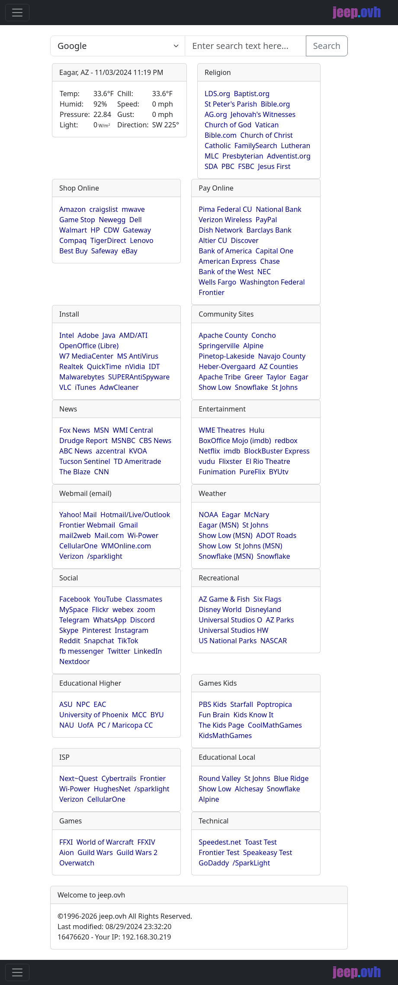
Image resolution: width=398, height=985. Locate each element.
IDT (154, 366)
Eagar (299, 377)
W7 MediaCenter (86, 356)
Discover (245, 240)
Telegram (74, 620)
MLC (212, 156)
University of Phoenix (93, 714)
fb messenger (81, 651)
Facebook (74, 599)
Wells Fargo (217, 282)
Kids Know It (254, 714)
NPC (83, 704)
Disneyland (263, 609)
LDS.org (217, 93)
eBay (130, 251)
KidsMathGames (225, 735)
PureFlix (252, 471)
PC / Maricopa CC (125, 725)
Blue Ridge (291, 778)
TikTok (128, 640)
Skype (68, 630)
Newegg (112, 219)
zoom (146, 609)
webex (123, 609)
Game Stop (77, 219)
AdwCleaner (119, 387)
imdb (232, 451)
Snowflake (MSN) (226, 556)
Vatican (267, 125)
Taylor (276, 377)
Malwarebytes (82, 377)
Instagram (131, 630)
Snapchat (99, 640)
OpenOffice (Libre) (89, 345)
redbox (286, 440)
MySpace (73, 609)
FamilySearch (255, 145)
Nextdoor (74, 661)
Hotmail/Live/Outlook (135, 514)
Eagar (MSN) (219, 525)
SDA (211, 166)
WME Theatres (222, 430)
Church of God (228, 125)
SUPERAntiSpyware (139, 377)
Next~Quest (78, 778)
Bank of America (225, 251)
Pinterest (96, 630)
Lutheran (295, 145)
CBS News (155, 440)
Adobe (88, 335)
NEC (264, 271)
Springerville (219, 345)
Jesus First (274, 166)
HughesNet (112, 789)
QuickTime (104, 366)
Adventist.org (289, 156)
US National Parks (228, 640)
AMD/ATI (133, 335)
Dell (135, 219)
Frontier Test (219, 852)
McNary (256, 514)
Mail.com (109, 535)
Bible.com (221, 135)
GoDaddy (214, 863)
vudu (207, 461)
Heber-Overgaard (227, 366)
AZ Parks (280, 620)
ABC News (75, 451)
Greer (253, 377)
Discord (142, 620)
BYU (157, 714)
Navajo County (281, 356)
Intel (66, 335)
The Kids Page (221, 725)
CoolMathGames (275, 725)
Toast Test (261, 842)
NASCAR (273, 640)
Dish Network (221, 230)
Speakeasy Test (267, 852)
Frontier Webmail (87, 525)
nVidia (135, 366)
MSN (101, 430)
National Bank (279, 209)
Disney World (220, 609)
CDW (111, 230)
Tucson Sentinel (84, 461)
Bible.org (275, 104)
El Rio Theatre (268, 461)
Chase (270, 261)
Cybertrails (118, 778)
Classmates (143, 599)
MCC (139, 714)
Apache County (223, 335)
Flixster (230, 461)
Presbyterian (242, 156)
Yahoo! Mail (78, 514)
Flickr (100, 609)
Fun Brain (214, 714)
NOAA (208, 514)
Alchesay (249, 789)
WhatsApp (109, 620)
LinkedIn (148, 651)
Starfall (241, 704)
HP (95, 230)
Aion (66, 852)
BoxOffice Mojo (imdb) (235, 440)
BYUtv (279, 471)
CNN (101, 471)
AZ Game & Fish (224, 599)
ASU (66, 704)
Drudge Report (83, 440)
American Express (228, 261)
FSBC (246, 166)
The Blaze (74, 471)
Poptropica (274, 704)
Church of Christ (266, 135)
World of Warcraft (105, 842)
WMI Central (133, 430)
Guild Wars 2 (136, 852)
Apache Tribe (220, 377)
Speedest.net (220, 842)
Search (326, 46)
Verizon (71, 556)
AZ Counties (278, 366)
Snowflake (251, 387)
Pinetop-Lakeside (226, 356)
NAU (66, 725)
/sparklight (104, 556)
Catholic (218, 145)
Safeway (104, 251)
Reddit (69, 640)
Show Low (215, 387)
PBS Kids (213, 704)
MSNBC (123, 440)
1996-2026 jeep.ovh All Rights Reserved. (125, 916)
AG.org (216, 114)
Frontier (212, 292)
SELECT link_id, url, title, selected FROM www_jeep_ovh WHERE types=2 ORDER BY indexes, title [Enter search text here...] (117, 46)
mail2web (75, 535)
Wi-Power (143, 535)
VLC (65, 387)
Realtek (71, 366)
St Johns (285, 387)
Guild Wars (95, 852)
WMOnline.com (126, 546)
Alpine (253, 345)
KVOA (138, 451)
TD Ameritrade (137, 461)
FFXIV (146, 842)
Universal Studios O (230, 620)
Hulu (257, 430)
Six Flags (267, 599)
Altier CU (213, 240)
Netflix (209, 451)
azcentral (110, 451)
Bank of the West (226, 271)
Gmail (128, 525)
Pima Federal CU (225, 209)
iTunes (85, 387)
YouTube (108, 599)
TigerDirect (108, 240)
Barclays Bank (269, 230)
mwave (133, 209)
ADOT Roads (276, 535)
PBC (227, 166)
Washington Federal (272, 282)
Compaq (73, 240)
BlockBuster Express (277, 451)
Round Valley (220, 778)
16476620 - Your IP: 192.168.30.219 (114, 937)
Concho (263, 335)
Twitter (119, 651)
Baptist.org (252, 93)
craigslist (104, 209)
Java (109, 335)
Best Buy (73, 251)
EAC (99, 704)
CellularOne (78, 546)
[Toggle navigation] (17, 12)
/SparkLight (251, 863)
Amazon (72, 209)
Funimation (217, 471)
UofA (85, 725)
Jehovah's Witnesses (263, 114)
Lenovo (141, 240)
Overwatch (76, 863)
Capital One (275, 251)
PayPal (266, 219)
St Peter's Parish (231, 104)
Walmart (73, 230)
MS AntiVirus (137, 356)
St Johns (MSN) (258, 546)
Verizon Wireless (225, 219)
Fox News (74, 430)
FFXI (66, 842)
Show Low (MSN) (225, 535)
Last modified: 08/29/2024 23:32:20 (114, 926)
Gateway (137, 230)
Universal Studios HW (233, 630)
